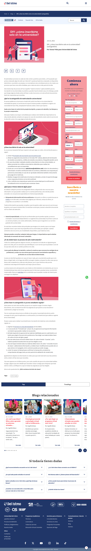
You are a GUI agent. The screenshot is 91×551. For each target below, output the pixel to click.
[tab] (23, 384)
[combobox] (75, 109)
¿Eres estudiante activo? (74, 93)
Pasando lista (29, 20)
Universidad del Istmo (11, 516)
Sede (76, 106)
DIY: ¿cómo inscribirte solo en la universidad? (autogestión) (33, 14)
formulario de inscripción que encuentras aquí (27, 156)
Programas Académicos (33, 516)
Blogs (12, 14)
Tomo (67, 149)
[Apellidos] (79, 123)
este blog (20, 272)
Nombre (67, 120)
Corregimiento (78, 157)
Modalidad (68, 106)
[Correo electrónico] (74, 130)
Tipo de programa (70, 99)
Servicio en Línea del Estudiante (23, 327)
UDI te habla (39, 20)
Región (67, 156)
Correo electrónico (70, 127)
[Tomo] (69, 152)
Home (6, 14)
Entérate (20, 20)
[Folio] (79, 152)
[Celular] (76, 137)
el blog (8, 199)
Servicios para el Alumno (54, 516)
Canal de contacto (70, 164)
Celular (67, 134)
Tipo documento (68, 141)
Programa (68, 113)
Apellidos (78, 120)
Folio (76, 149)
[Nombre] (69, 123)
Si (71, 96)
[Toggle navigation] (86, 3)
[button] (80, 450)
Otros (6, 531)
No (76, 96)
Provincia (78, 141)
